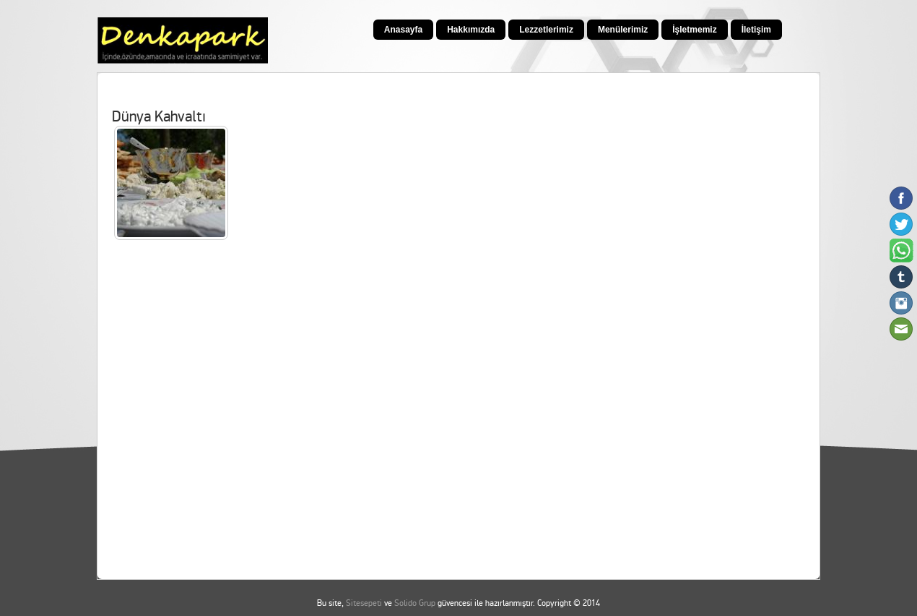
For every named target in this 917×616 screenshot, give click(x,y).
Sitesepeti (364, 603)
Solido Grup (414, 603)
